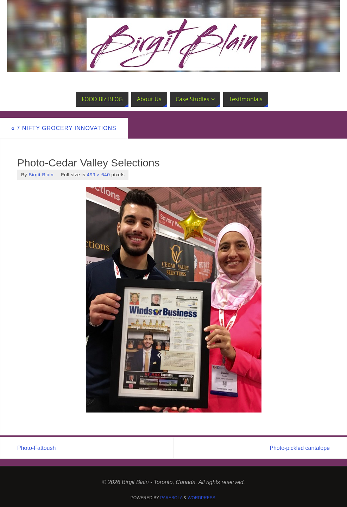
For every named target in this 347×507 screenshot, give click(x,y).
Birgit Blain (41, 174)
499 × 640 (98, 174)
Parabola (171, 497)
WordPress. (202, 497)
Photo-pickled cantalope (300, 448)
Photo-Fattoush (36, 448)
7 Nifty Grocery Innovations (63, 128)
